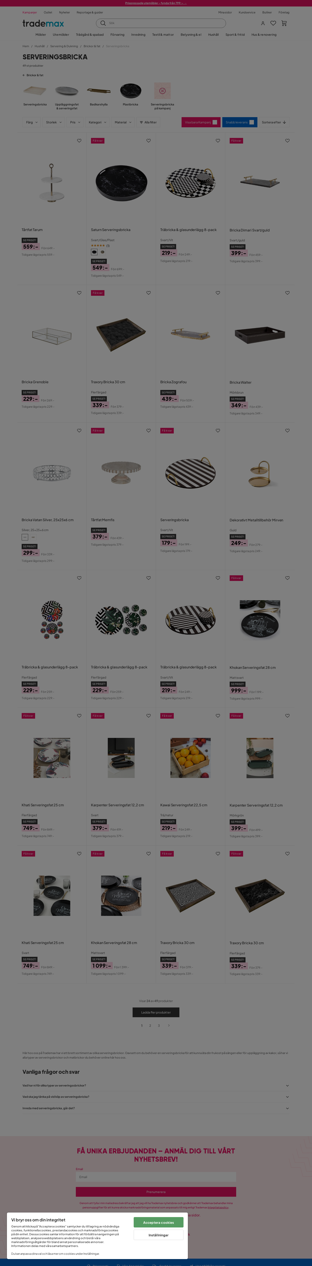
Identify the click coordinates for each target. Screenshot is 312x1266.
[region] (97, 1236)
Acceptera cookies (158, 1222)
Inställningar (159, 1235)
